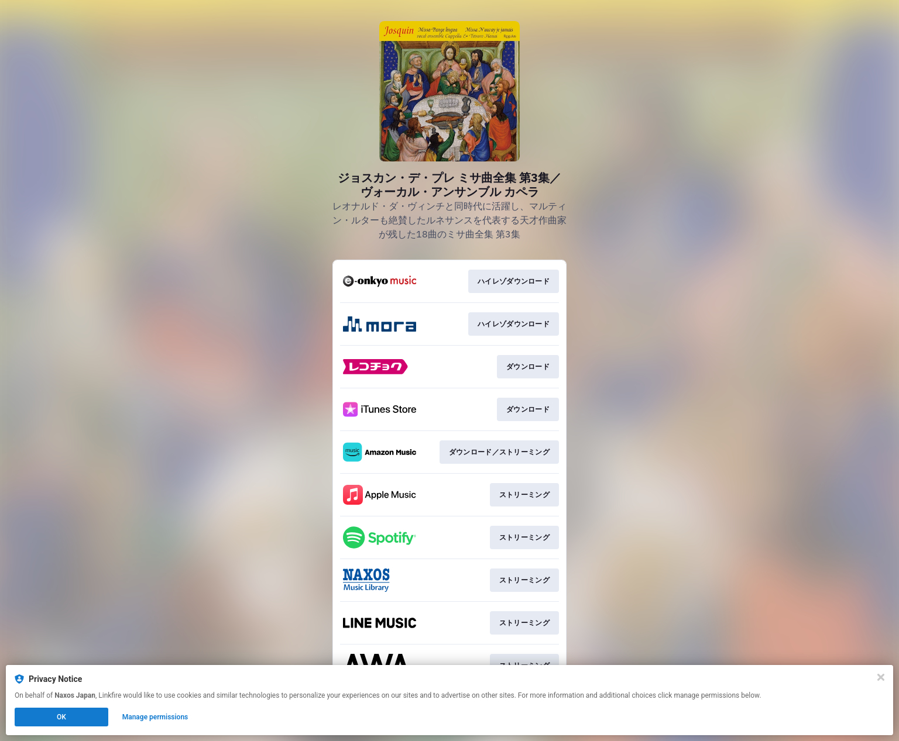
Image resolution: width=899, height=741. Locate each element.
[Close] (880, 677)
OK (61, 717)
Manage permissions (155, 717)
